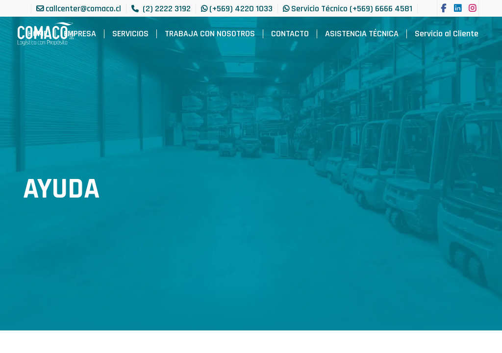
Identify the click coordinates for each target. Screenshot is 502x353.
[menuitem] (37, 33)
